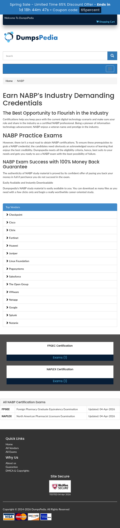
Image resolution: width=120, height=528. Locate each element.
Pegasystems (15, 268)
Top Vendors (13, 207)
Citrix (10, 230)
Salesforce (13, 276)
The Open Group (17, 284)
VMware (12, 292)
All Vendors (12, 448)
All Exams (11, 451)
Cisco (10, 222)
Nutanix (12, 322)
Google (11, 307)
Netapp (12, 299)
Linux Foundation (17, 261)
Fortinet (12, 237)
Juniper (11, 253)
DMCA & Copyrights (17, 470)
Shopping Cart (105, 21)
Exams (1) (60, 357)
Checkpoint (14, 214)
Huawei (12, 245)
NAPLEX (7, 416)
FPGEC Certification (60, 346)
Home (9, 80)
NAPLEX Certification (60, 369)
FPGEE (6, 409)
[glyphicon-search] (112, 55)
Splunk (11, 315)
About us (11, 463)
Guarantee (12, 466)
